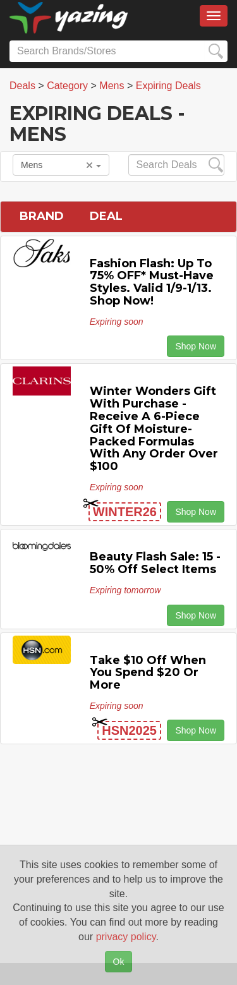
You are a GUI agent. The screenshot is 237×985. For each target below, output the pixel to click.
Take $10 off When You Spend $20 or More (148, 672)
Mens (61, 165)
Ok (119, 962)
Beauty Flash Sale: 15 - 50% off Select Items (155, 563)
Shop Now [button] (195, 346)
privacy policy (126, 936)
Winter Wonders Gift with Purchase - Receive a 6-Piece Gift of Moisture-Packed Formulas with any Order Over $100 (154, 428)
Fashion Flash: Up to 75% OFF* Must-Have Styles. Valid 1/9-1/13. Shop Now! (152, 282)
